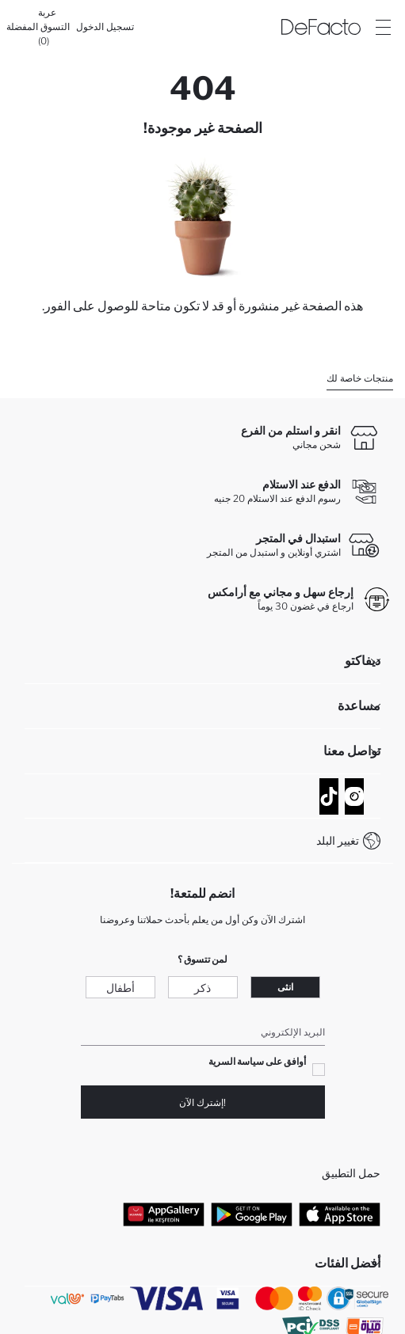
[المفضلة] (22, 27)
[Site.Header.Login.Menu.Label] (382, 26)
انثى (285, 987)
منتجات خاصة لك (360, 378)
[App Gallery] (163, 1213)
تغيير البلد (337, 840)
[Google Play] (251, 1213)
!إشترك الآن (202, 1102)
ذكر (202, 987)
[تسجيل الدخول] (105, 27)
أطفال (120, 987)
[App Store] (339, 1213)
